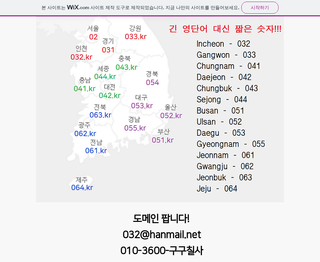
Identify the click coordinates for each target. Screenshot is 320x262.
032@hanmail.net (161, 234)
